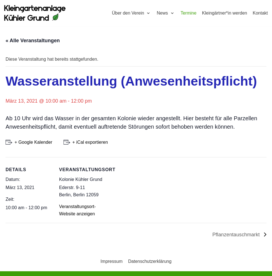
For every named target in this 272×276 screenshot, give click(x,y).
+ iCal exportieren (90, 142)
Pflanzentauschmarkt (236, 234)
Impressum (112, 261)
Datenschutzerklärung (150, 261)
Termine (188, 13)
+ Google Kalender (33, 142)
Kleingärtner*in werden (224, 13)
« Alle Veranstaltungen (33, 40)
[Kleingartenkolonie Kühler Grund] (34, 13)
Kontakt (260, 13)
